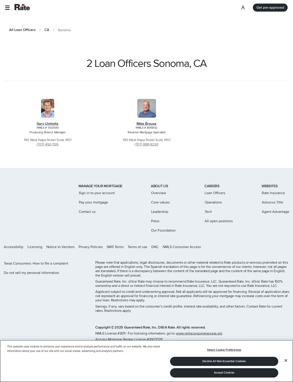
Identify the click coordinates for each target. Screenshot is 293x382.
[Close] (286, 361)
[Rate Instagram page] (259, 247)
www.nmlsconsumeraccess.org (199, 333)
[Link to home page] (10, 186)
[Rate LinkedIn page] (280, 247)
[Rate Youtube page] (287, 247)
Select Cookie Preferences (224, 350)
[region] (146, 361)
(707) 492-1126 (47, 144)
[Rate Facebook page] (273, 247)
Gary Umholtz (47, 123)
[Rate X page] (266, 247)
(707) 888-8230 (146, 144)
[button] (7, 7)
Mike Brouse (146, 123)
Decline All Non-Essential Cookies (224, 361)
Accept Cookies (224, 372)
